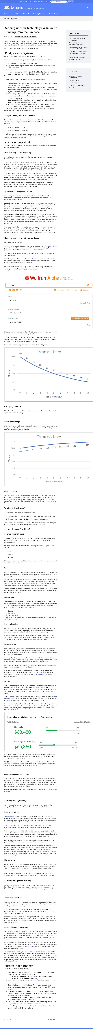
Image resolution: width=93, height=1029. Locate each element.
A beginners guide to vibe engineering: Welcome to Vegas (78, 43)
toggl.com (7, 585)
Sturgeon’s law (9, 816)
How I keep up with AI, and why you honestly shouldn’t (78, 48)
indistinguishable (49, 66)
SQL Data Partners (51, 246)
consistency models (33, 957)
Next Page (53, 1020)
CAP (12, 957)
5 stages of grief (40, 79)
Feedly (10, 637)
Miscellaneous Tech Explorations (26, 36)
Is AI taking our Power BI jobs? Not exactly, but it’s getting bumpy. (78, 53)
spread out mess (26, 870)
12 (10, 1020)
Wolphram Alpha (31, 270)
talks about (13, 229)
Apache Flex (41, 177)
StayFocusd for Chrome (42, 674)
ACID (6, 957)
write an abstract (27, 946)
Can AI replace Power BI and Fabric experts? (77, 39)
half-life (33, 259)
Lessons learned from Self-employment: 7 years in (77, 58)
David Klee (8, 207)
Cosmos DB (46, 957)
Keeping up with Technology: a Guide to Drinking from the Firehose (30, 30)
